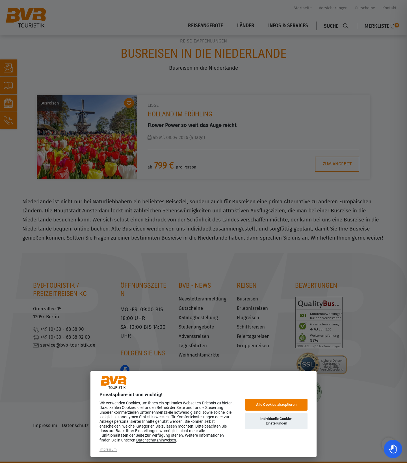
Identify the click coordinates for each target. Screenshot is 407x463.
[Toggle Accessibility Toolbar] (393, 449)
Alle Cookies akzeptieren (276, 404)
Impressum (108, 449)
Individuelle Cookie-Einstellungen (276, 421)
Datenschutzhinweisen (156, 440)
